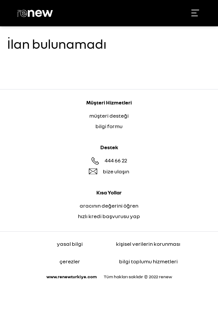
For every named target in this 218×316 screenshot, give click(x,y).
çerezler (70, 261)
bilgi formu (109, 126)
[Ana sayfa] (36, 13)
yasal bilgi (70, 244)
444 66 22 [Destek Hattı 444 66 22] (116, 160)
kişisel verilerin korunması (148, 244)
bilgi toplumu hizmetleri (148, 261)
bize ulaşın (116, 171)
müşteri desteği (109, 115)
